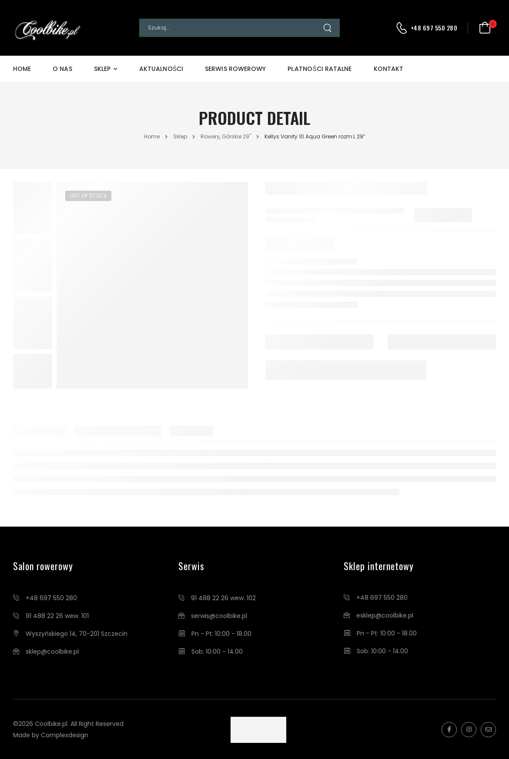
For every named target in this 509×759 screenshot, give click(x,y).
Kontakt (389, 68)
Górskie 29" (236, 136)
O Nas (62, 68)
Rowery (210, 136)
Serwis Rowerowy (235, 68)
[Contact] (403, 28)
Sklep (102, 68)
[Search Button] (331, 28)
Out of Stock (88, 195)
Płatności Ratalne (320, 68)
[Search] (230, 28)
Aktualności (161, 68)
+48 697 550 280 (434, 28)
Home (22, 68)
